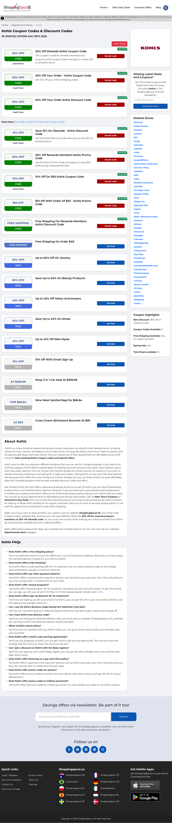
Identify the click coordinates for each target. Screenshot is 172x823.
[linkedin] (86, 749)
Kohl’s (100, 591)
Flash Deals (119, 43)
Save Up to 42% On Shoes (52, 318)
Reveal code (111, 55)
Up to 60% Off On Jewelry (53, 257)
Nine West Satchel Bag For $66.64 (58, 399)
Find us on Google (11, 789)
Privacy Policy (36, 775)
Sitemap (33, 784)
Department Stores (22, 24)
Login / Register (10, 775)
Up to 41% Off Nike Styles (52, 338)
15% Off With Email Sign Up (54, 358)
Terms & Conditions (12, 780)
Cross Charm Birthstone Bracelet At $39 (62, 419)
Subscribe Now (150, 105)
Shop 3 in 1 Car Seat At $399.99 (56, 379)
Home (5, 24)
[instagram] (105, 749)
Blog (158, 7)
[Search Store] (165, 7)
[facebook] (77, 749)
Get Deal (111, 245)
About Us (34, 780)
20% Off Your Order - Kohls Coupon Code (63, 74)
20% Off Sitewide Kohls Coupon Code (61, 50)
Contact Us (7, 784)
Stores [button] (103, 7)
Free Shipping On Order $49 (54, 240)
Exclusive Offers (142, 7)
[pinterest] (95, 749)
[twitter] (67, 749)
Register (123, 716)
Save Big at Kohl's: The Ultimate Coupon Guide (40, 121)
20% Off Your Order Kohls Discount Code (63, 99)
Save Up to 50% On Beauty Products (60, 277)
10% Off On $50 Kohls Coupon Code (59, 175)
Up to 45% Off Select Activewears (58, 297)
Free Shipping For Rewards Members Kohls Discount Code (61, 222)
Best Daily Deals (121, 7)
